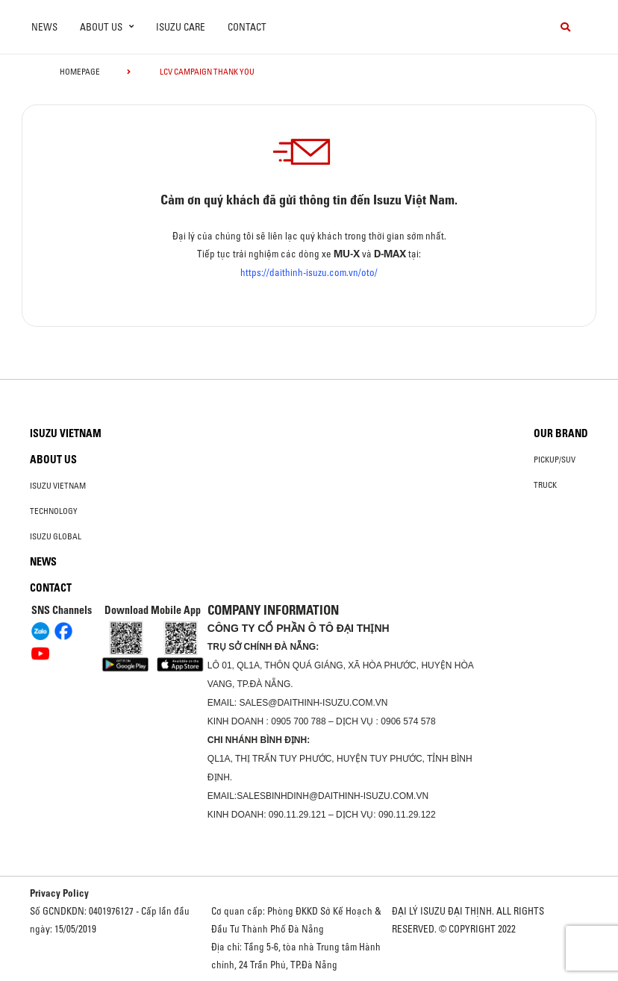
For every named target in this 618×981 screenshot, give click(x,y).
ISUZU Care (180, 27)
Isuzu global (55, 536)
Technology (54, 511)
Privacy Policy (59, 893)
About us (53, 459)
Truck (545, 485)
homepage (80, 71)
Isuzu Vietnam (66, 433)
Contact (247, 27)
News (44, 27)
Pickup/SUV (554, 459)
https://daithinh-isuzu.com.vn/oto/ (309, 272)
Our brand (561, 433)
